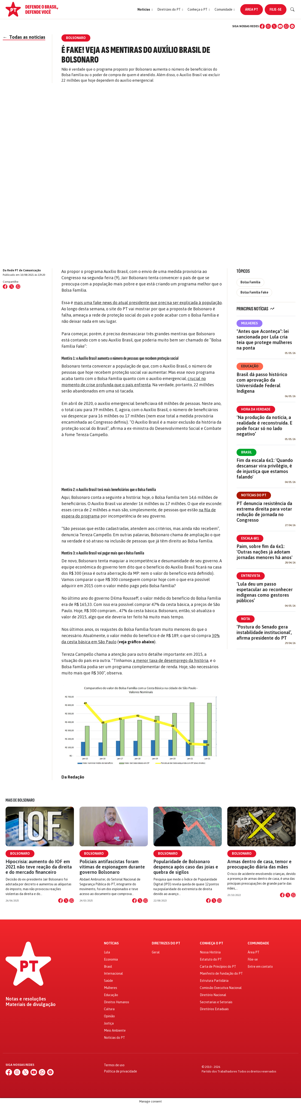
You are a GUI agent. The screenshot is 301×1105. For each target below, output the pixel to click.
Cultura (109, 1009)
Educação (249, 366)
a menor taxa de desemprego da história (170, 660)
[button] (145, 9)
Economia (111, 959)
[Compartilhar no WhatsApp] (18, 286)
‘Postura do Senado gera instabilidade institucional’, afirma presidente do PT (264, 632)
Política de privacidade (120, 1071)
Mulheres (249, 323)
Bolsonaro (20, 853)
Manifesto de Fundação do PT (221, 973)
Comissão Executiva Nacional (221, 988)
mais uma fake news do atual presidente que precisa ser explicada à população (148, 302)
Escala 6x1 (250, 538)
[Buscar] (292, 9)
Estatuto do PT (211, 959)
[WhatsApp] (286, 26)
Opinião (109, 1016)
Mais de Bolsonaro (20, 800)
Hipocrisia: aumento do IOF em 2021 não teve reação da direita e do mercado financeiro (39, 867)
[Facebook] (262, 26)
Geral (156, 952)
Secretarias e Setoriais (216, 1002)
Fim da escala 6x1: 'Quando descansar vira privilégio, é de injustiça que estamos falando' (265, 468)
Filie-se (276, 9)
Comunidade (258, 943)
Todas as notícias (24, 37)
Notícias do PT (253, 495)
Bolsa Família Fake (254, 292)
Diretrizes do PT (166, 943)
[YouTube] (280, 26)
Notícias (111, 943)
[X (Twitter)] (274, 26)
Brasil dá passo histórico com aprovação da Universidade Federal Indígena (262, 383)
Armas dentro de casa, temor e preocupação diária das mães (259, 864)
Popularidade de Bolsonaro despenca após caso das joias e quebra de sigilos (185, 867)
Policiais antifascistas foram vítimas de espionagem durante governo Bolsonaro (112, 867)
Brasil (246, 452)
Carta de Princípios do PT (218, 966)
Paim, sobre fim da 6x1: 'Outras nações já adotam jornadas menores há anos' (264, 552)
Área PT (251, 9)
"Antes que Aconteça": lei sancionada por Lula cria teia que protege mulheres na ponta (264, 339)
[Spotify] (292, 26)
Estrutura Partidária (214, 980)
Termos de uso (114, 1065)
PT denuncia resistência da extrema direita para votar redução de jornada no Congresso (264, 512)
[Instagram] (268, 26)
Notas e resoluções (26, 998)
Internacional (113, 973)
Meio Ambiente (115, 1030)
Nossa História (210, 952)
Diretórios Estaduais (214, 1009)
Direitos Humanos (116, 1002)
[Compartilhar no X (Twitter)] (11, 286)
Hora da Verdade (256, 409)
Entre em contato (260, 966)
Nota (245, 619)
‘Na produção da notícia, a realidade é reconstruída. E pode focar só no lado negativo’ (264, 426)
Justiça (109, 1023)
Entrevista (250, 576)
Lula (107, 952)
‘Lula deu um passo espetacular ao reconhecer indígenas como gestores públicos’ (265, 592)
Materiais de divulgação (31, 1004)
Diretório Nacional (213, 995)
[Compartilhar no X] (66, 900)
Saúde (108, 980)
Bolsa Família (250, 282)
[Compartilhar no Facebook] (5, 286)
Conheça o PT (211, 943)
